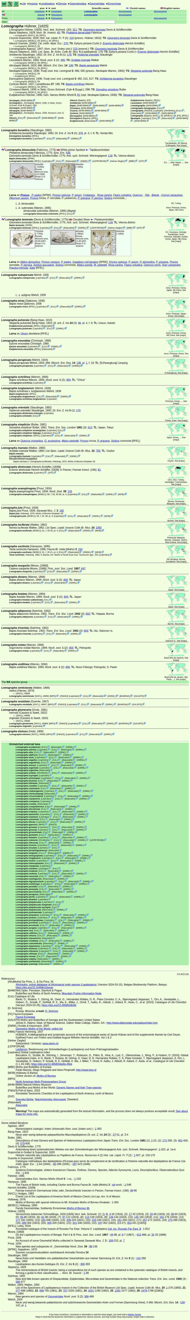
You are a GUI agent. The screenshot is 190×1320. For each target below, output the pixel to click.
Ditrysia (62, 3)
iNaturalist (32, 118)
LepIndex (158, 110)
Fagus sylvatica (122, 195)
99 (90, 1246)
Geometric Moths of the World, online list (39, 1028)
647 (83, 568)
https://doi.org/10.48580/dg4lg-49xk (51, 1064)
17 (130, 1214)
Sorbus (108, 198)
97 (63, 1217)
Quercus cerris (152, 265)
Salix (32, 267)
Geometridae (97, 3)
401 (180, 1140)
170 (69, 54)
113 (87, 1217)
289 (24, 1223)
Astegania (40, 11)
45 (58, 32)
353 (129, 1223)
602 (88, 613)
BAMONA (124, 696)
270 (66, 43)
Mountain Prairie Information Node (82, 993)
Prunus (24, 195)
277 (18, 1290)
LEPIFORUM (99, 161)
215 (75, 48)
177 (18, 1220)
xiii (113, 1184)
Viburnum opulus (19, 198)
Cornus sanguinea (171, 195)
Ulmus (24, 333)
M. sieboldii (100, 265)
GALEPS (139, 696)
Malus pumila (84, 265)
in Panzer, (75, 469)
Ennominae (114, 3)
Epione (41, 15)
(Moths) (62, 549)
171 (164, 1140)
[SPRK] (31, 158)
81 (78, 95)
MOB (121, 494)
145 (136, 1217)
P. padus (37, 195)
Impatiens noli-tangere (85, 262)
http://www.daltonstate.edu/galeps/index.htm (132, 1022)
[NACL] (31, 35)
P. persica (97, 198)
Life (24, 3)
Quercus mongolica (31, 440)
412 (90, 427)
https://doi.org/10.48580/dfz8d (59, 1005)
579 (22, 1143)
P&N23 (148, 110)
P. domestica (147, 262)
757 (65, 1290)
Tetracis (41, 18)
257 (145, 1220)
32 (152, 1234)
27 (114, 1134)
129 (111, 1217)
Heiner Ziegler (117, 161)
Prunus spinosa (61, 195)
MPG (52, 696)
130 (182, 1302)
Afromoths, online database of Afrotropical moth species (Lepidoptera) (56, 984)
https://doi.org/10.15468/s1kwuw (34, 987)
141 (138, 1258)
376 (80, 133)
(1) (55, 54)
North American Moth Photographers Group (41, 1081)
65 (54, 1164)
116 (110, 155)
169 (111, 1240)
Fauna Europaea (25, 1017)
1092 (99, 527)
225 (94, 1220)
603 (86, 630)
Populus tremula (18, 267)
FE (88, 100)
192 (62, 510)
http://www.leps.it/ (86, 1070)
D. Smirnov (40, 177)
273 (170, 1220)
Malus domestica (30, 262)
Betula (155, 195)
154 (80, 549)
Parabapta (56, 11)
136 (71, 65)
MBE (131, 161)
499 (41, 1290)
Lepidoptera (48, 3)
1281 (118, 1290)
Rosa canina (104, 195)
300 (82, 1264)
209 (68, 1220)
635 (68, 152)
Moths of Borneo (46, 1075)
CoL (20, 118)
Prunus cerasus (50, 262)
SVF (142, 161)
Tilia (147, 195)
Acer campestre (171, 265)
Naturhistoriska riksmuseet (50, 1099)
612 (139, 1234)
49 (131, 1190)
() (125, 11)
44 (111, 1234)
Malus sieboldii (70, 440)
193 (43, 1220)
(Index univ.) (58, 48)
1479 (144, 1290)
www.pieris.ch (51, 1043)
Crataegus (89, 195)
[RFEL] (42, 35)
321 (75, 1223)
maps (183, 145)
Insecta (33, 3)
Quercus (137, 195)
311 (75, 29)
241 (119, 1220)
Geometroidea (78, 3)
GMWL (75, 138)
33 (151, 1214)
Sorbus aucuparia (43, 265)
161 (162, 1217)
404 (68, 379)
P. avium (77, 195)
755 (98, 450)
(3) (64, 323)
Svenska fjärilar (24, 1099)
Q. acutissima (52, 440)
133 (70, 491)
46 (79, 323)
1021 (91, 1290)
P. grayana (84, 198)
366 (86, 1296)
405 (63, 60)
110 (71, 38)
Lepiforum (21, 1049)
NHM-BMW (26, 100)
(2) (54, 38)
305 (49, 1223)
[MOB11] (32, 41)
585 (18, 1281)
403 (71, 647)
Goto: (58, 22)
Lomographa (90, 11)
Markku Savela (134, 1314)
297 (74, 1164)
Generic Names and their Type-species (78, 1087)
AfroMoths (169, 110)
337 (100, 1223)
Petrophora (56, 15)
